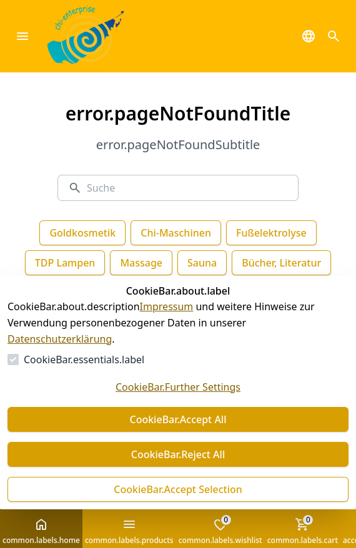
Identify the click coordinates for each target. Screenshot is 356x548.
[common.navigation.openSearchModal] (333, 36)
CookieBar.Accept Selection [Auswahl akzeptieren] (178, 489)
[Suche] (187, 187)
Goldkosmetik (82, 233)
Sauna (202, 263)
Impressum (167, 306)
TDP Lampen (65, 263)
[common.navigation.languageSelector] (308, 36)
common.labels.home (41, 531)
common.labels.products (129, 531)
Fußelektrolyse (271, 233)
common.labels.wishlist (220, 530)
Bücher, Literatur (281, 263)
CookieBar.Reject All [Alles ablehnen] (178, 454)
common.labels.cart (302, 530)
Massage (141, 263)
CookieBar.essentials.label (84, 359)
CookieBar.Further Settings (178, 387)
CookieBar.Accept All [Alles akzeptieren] (177, 419)
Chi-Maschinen (176, 233)
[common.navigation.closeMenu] (22, 36)
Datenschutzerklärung (59, 339)
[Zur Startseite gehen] (104, 36)
